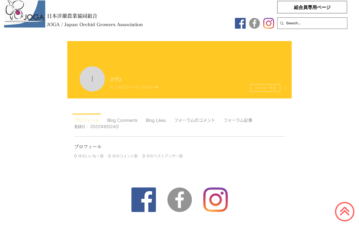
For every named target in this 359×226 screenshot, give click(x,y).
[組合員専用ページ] (312, 7)
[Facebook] (240, 23)
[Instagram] (268, 23)
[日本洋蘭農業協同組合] (73, 15)
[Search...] (311, 23)
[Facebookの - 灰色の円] (254, 23)
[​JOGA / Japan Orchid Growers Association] (100, 24)
